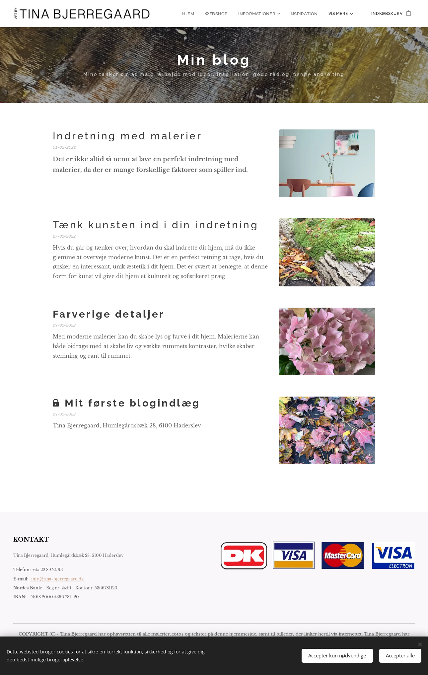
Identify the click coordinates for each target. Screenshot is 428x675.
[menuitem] (195, 13)
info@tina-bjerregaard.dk (57, 578)
